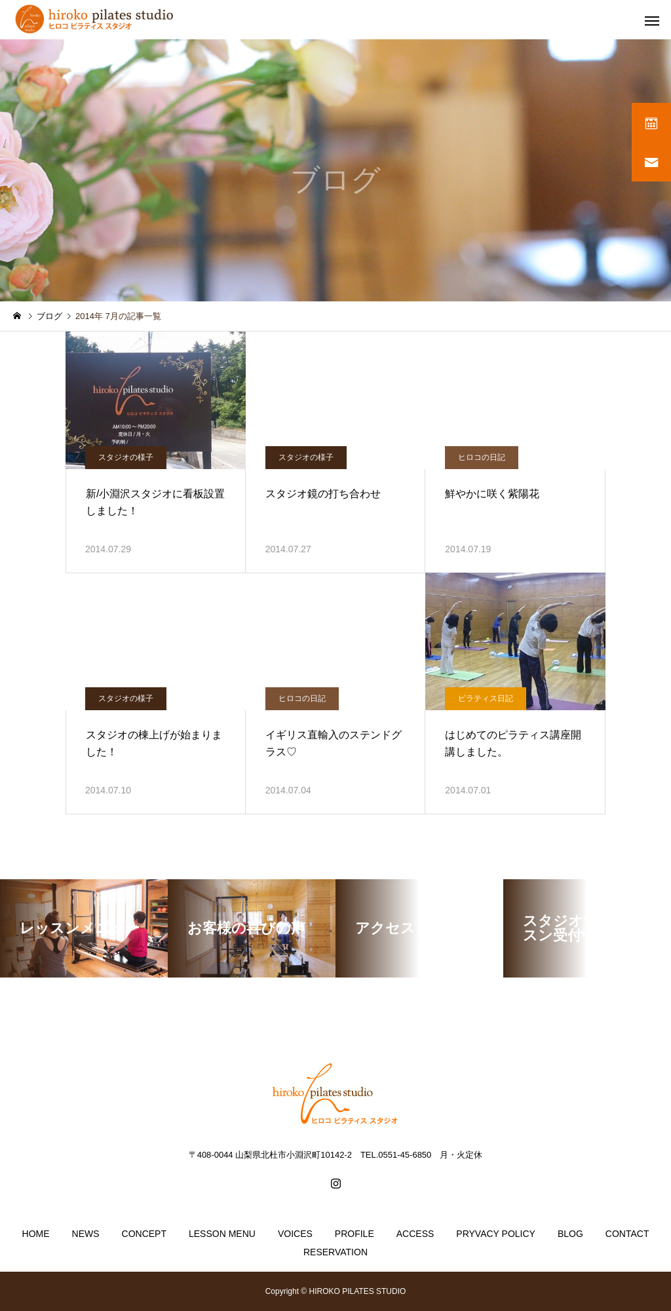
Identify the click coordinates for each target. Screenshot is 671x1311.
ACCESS (415, 1233)
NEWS (86, 1233)
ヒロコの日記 (481, 457)
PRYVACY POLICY (495, 1233)
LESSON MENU (222, 1233)
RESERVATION (335, 1252)
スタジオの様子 (125, 457)
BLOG (570, 1233)
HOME (36, 1233)
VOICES (295, 1233)
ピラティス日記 (485, 698)
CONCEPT (144, 1233)
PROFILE (354, 1233)
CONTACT (627, 1233)
